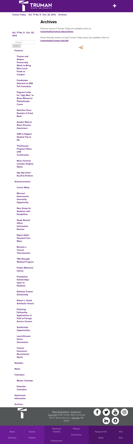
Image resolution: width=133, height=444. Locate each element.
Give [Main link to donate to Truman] (121, 437)
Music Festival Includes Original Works (25, 164)
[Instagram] (124, 412)
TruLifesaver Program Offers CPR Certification (24, 150)
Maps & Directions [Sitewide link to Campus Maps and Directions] (60, 412)
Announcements (22, 181)
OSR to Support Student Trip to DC (24, 137)
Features (18, 50)
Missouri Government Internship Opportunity (23, 198)
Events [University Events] (32, 431)
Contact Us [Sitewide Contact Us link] (76, 412)
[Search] (25, 42)
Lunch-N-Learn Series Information (24, 339)
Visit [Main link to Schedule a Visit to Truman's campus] (121, 431)
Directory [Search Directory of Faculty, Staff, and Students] (12, 437)
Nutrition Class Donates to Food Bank (25, 113)
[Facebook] (97, 412)
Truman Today (19, 14)
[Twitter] (106, 412)
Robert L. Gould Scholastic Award (25, 302)
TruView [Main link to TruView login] (32, 437)
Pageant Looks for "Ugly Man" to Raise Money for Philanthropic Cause (25, 98)
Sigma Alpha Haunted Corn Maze (23, 238)
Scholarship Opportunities (23, 329)
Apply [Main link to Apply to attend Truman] (101, 437)
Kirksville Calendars (22, 388)
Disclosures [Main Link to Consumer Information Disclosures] (76, 434)
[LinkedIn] (106, 420)
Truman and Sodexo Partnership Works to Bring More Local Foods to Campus (24, 65)
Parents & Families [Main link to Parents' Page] (56, 430)
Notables (18, 363)
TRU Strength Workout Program (25, 260)
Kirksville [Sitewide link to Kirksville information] (76, 418)
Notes (17, 369)
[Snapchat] (115, 420)
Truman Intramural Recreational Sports (23, 352)
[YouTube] (115, 412)
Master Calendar (25, 380)
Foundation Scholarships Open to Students (23, 281)
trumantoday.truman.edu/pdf (54, 40)
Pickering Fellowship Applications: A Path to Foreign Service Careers (24, 315)
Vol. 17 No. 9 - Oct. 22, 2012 (42, 14)
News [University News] (12, 431)
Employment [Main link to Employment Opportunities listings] (56, 440)
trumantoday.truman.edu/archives (56, 31)
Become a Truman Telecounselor (23, 250)
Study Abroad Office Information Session (23, 225)
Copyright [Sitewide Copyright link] (52, 415)
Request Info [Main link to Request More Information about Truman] (101, 431)
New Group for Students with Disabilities (24, 211)
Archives (62, 14)
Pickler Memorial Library (25, 269)
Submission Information (20, 397)
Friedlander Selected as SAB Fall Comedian (25, 83)
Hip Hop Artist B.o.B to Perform (25, 174)
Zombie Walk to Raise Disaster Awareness (24, 125)
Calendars (19, 374)
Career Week (23, 187)
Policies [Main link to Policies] (76, 428)
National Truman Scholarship (25, 293)
